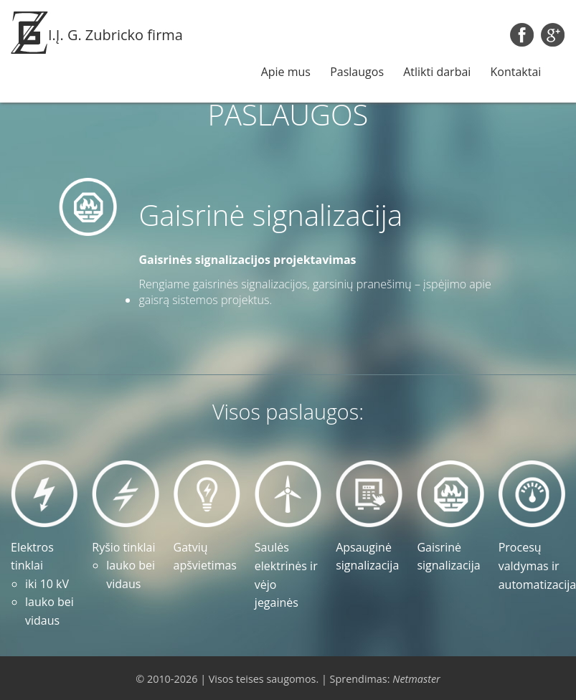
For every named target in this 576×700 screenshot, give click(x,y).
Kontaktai (516, 72)
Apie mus (286, 72)
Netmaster (416, 679)
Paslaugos (357, 72)
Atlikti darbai (437, 72)
